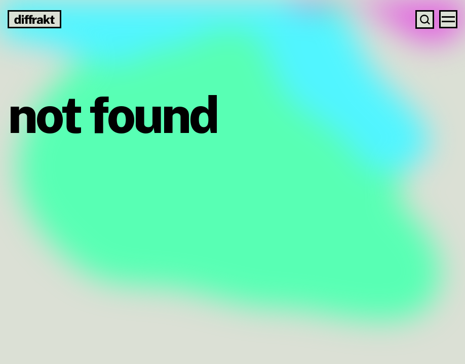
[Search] (425, 19)
